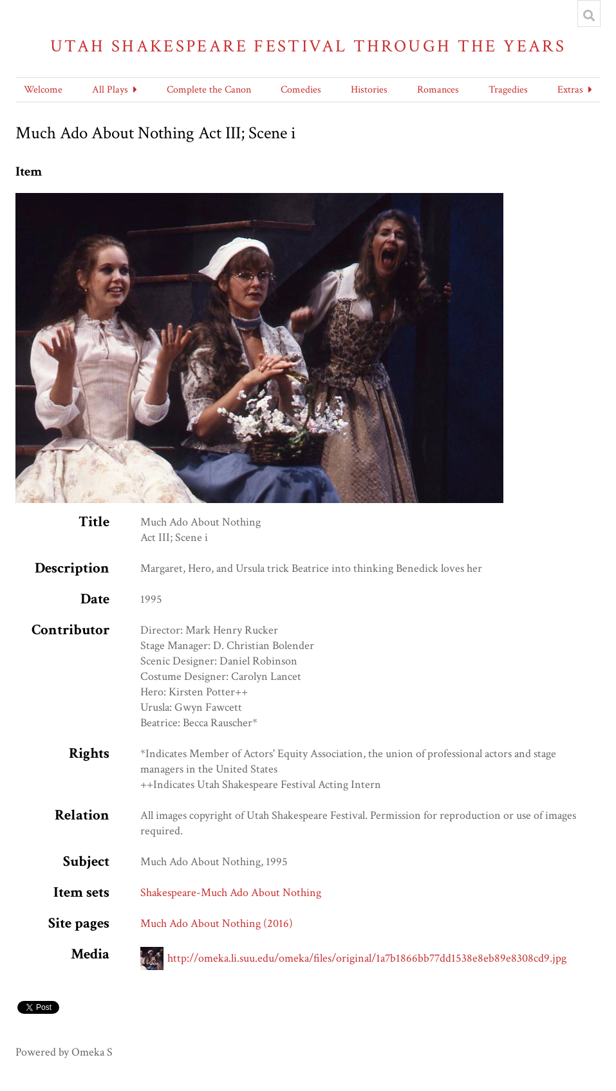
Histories (369, 89)
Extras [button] (570, 89)
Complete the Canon (209, 89)
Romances (438, 89)
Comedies (301, 89)
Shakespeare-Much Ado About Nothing (230, 892)
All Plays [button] (110, 89)
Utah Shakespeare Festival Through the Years (308, 46)
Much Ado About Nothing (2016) (216, 923)
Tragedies (508, 89)
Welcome (43, 89)
